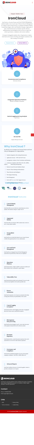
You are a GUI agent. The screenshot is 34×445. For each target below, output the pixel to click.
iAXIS (3, 402)
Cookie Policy (15, 404)
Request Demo (10, 43)
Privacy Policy (16, 402)
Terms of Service (5, 404)
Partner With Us (22, 43)
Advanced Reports (12, 364)
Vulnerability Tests (12, 277)
